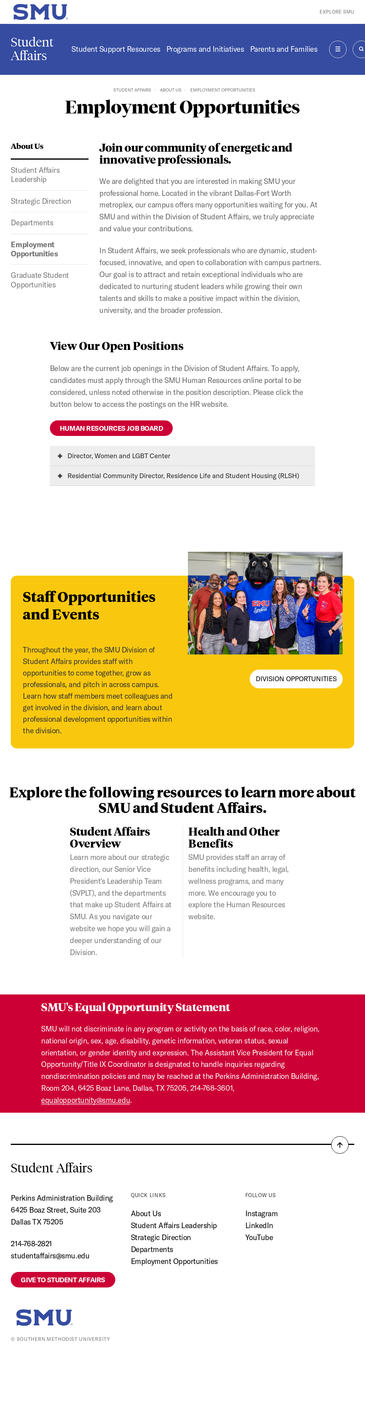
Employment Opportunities (34, 249)
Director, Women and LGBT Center (114, 455)
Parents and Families (284, 49)
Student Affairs (32, 49)
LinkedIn (259, 1225)
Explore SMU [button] (337, 12)
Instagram (261, 1213)
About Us (171, 90)
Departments (32, 222)
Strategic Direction (41, 201)
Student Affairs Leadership (35, 174)
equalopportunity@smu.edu (85, 1100)
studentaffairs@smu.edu (50, 1255)
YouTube (259, 1237)
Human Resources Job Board (111, 428)
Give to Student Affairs (63, 1280)
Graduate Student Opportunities (40, 279)
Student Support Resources (115, 49)
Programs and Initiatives (205, 49)
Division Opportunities (296, 678)
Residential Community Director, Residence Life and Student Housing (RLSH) (178, 475)
